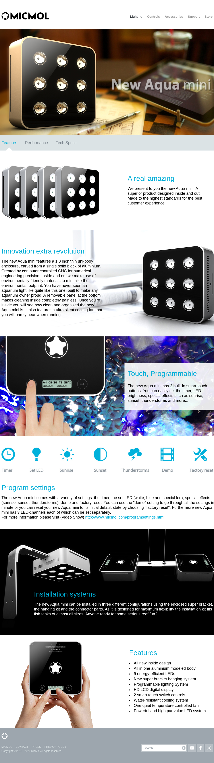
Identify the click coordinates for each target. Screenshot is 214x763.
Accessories (174, 16)
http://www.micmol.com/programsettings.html (124, 517)
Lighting (136, 16)
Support (194, 16)
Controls (153, 16)
